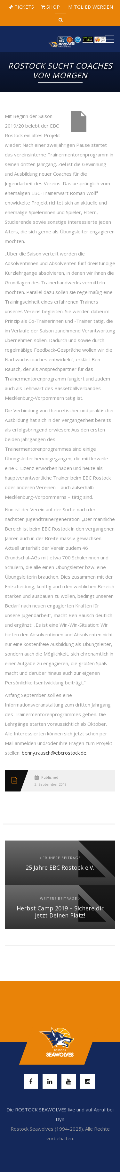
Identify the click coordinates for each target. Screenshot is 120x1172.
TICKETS (21, 7)
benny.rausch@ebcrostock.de (54, 752)
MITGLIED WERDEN (90, 7)
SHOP (50, 7)
